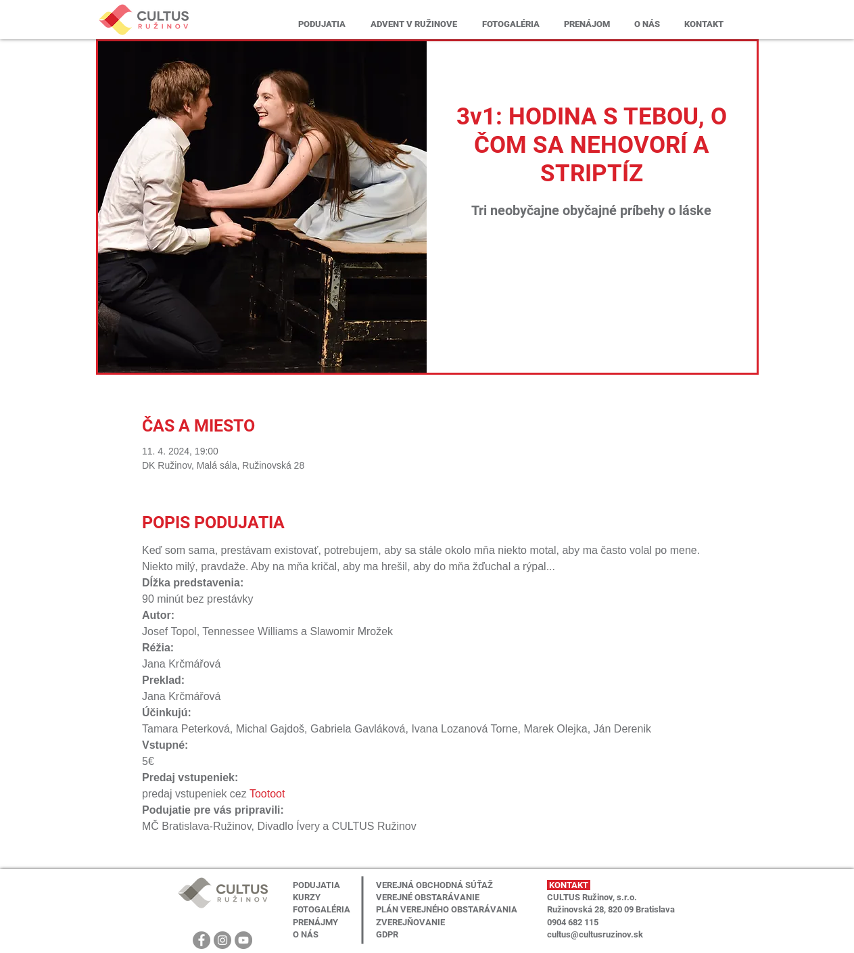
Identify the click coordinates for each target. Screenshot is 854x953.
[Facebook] (201, 940)
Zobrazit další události (591, 287)
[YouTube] (243, 940)
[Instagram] (222, 940)
